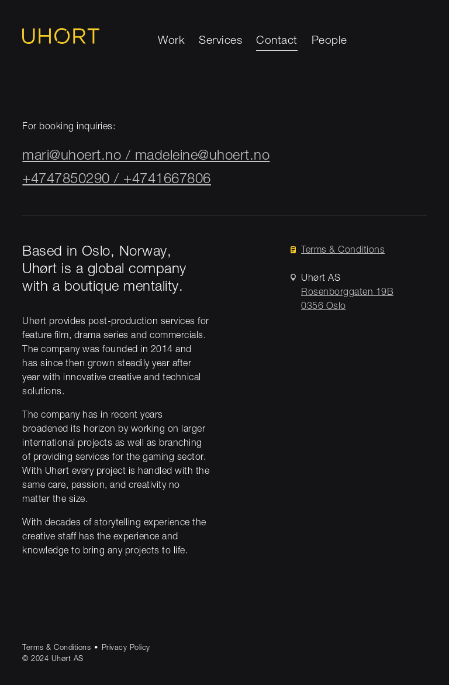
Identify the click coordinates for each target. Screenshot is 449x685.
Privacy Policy (126, 648)
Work (171, 41)
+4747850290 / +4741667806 (116, 180)
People (329, 41)
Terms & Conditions (343, 251)
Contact (277, 41)
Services (220, 41)
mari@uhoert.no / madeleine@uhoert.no (146, 157)
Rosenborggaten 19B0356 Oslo (347, 300)
